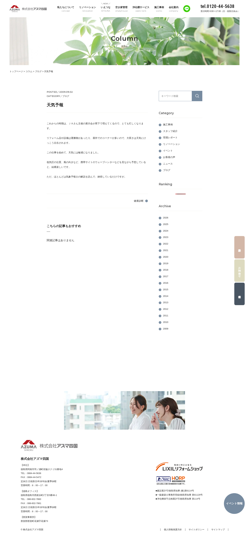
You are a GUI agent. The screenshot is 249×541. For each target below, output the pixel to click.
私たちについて (65, 9)
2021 (165, 250)
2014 (165, 295)
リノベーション (87, 9)
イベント (168, 150)
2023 (165, 237)
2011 (165, 315)
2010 (165, 322)
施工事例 (159, 9)
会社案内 (173, 9)
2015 (165, 289)
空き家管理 (121, 9)
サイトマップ (218, 529)
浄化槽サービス (140, 9)
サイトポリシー (196, 529)
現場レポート (170, 137)
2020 (165, 256)
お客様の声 (169, 157)
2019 (165, 263)
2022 (165, 243)
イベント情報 (234, 503)
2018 (165, 269)
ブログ (166, 170)
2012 (165, 309)
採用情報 (239, 294)
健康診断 (139, 200)
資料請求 (239, 247)
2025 (165, 224)
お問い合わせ (239, 270)
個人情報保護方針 (173, 529)
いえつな (105, 9)
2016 (165, 282)
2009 (165, 328)
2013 (165, 302)
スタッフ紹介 (170, 131)
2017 (165, 276)
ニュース (168, 163)
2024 (165, 230)
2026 (165, 217)
